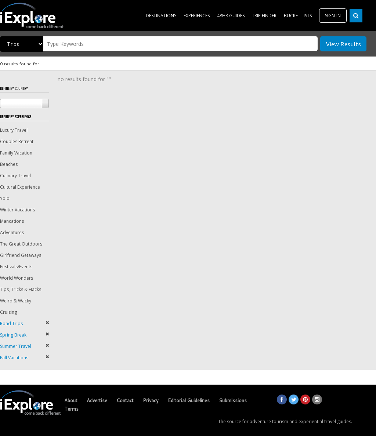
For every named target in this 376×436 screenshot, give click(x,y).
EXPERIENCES (197, 15)
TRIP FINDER (264, 15)
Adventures (12, 232)
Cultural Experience (20, 187)
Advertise (97, 400)
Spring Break (13, 335)
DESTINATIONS (161, 15)
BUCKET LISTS (298, 15)
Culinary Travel (15, 175)
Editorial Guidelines (189, 400)
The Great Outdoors (21, 244)
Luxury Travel (14, 130)
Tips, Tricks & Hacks (20, 289)
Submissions (233, 400)
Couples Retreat (16, 141)
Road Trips (11, 323)
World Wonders (16, 278)
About (70, 400)
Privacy (151, 400)
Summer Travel (15, 346)
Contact (125, 400)
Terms (71, 409)
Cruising (8, 312)
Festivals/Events (16, 267)
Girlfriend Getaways (20, 255)
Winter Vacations (17, 210)
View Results (343, 44)
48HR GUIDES (231, 15)
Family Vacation (16, 153)
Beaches (9, 164)
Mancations (12, 221)
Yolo (5, 198)
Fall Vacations (14, 358)
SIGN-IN (333, 15)
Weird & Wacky (15, 301)
